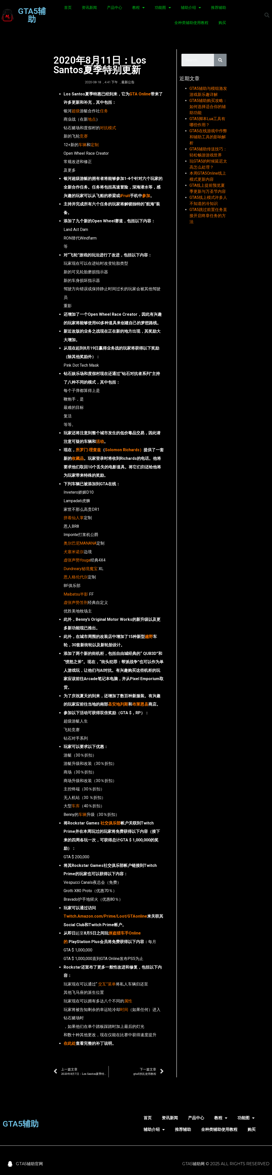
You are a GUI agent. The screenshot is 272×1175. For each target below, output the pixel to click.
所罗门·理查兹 (88, 449)
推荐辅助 (218, 7)
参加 (146, 195)
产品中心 (114, 7)
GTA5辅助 (32, 15)
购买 (222, 22)
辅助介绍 (191, 7)
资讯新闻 (89, 7)
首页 (68, 7)
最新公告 (127, 82)
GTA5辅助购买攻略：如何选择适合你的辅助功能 (208, 106)
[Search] (220, 60)
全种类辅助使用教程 (191, 22)
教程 (138, 7)
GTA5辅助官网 (29, 1163)
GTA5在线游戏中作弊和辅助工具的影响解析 (208, 136)
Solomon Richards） (124, 449)
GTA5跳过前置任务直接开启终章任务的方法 (208, 215)
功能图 (163, 7)
